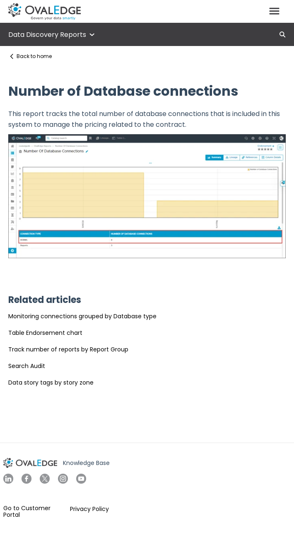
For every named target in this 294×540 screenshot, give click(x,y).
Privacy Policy (89, 509)
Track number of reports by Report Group (68, 349)
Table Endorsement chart (45, 333)
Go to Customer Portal (27, 511)
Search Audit (26, 366)
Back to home (34, 56)
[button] (274, 11)
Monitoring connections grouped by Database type (82, 316)
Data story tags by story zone (51, 382)
